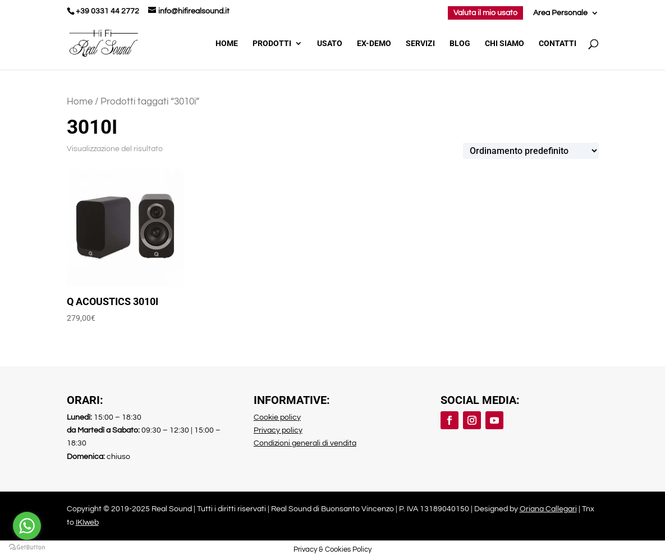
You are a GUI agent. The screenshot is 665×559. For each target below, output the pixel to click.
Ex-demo (374, 43)
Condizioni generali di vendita (305, 443)
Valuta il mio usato (485, 13)
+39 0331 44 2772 (107, 11)
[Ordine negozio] (531, 151)
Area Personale (560, 13)
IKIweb (87, 522)
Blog (460, 43)
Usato (329, 43)
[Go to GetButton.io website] (27, 547)
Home (226, 43)
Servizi (420, 43)
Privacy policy (278, 430)
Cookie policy (277, 417)
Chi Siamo (504, 43)
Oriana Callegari (548, 509)
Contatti (557, 43)
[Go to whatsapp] (27, 526)
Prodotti (272, 43)
